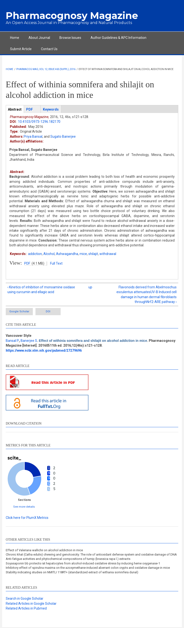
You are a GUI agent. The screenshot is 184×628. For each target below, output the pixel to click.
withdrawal (107, 254)
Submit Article (21, 49)
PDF (27, 263)
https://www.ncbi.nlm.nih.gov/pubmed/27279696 (44, 350)
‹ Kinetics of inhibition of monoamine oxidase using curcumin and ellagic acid (41, 289)
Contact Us (49, 49)
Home (14, 38)
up (90, 287)
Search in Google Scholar (24, 598)
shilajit (93, 254)
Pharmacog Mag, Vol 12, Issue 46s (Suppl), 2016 (45, 69)
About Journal (39, 38)
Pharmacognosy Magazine (72, 15)
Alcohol (49, 254)
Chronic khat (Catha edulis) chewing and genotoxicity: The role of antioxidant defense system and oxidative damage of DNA (91, 554)
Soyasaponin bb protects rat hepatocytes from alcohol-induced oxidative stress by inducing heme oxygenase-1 (83, 563)
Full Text (56, 263)
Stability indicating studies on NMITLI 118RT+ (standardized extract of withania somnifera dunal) (72, 572)
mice (83, 254)
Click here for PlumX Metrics (27, 518)
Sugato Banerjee (63, 136)
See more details (24, 506)
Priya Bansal (33, 136)
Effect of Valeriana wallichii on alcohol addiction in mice (44, 550)
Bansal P (12, 341)
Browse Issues (70, 38)
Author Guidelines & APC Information (118, 38)
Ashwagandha (67, 254)
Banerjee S (29, 341)
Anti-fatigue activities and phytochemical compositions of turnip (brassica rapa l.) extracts (68, 559)
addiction (35, 254)
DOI (48, 311)
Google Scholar (19, 311)
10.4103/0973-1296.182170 (39, 122)
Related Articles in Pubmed (26, 608)
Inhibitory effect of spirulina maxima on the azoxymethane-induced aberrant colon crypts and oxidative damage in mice (88, 567)
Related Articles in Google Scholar (31, 603)
